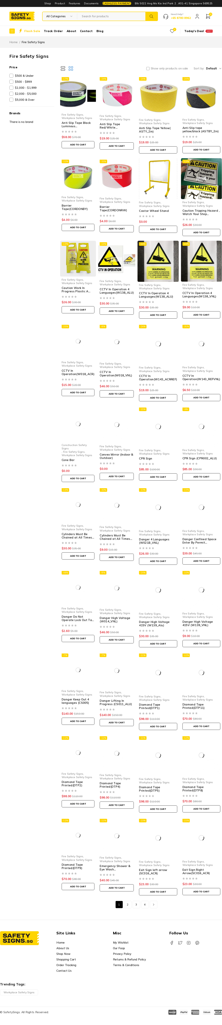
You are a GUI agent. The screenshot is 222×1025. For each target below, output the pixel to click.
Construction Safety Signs (74, 446)
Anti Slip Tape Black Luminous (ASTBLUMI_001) (76, 126)
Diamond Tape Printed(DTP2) (72, 783)
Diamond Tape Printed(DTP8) (193, 788)
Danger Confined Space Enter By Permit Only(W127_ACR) (199, 542)
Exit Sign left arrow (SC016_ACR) (153, 871)
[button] (78, 144)
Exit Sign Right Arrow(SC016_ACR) (196, 871)
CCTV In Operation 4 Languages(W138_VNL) (199, 294)
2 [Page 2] (127, 904)
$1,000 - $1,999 (26, 87)
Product (60, 3)
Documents (91, 3)
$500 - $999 (23, 81)
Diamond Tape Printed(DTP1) (149, 706)
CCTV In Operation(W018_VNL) (116, 373)
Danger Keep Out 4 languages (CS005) (75, 701)
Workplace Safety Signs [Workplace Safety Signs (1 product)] (19, 992)
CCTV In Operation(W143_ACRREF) (158, 377)
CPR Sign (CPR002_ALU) (199, 458)
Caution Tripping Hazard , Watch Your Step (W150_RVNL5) (201, 214)
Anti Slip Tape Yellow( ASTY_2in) (154, 129)
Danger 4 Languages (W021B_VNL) (154, 541)
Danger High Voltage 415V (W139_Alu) (154, 623)
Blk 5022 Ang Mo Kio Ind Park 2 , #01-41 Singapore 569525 (174, 3)
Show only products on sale (169, 68)
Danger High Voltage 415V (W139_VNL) (197, 623)
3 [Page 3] (136, 904)
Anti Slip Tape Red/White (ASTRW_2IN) (110, 127)
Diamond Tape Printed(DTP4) (110, 784)
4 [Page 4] (145, 904)
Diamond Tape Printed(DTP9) (72, 866)
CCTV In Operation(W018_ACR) (78, 372)
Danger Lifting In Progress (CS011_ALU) (116, 702)
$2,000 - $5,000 (26, 94)
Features (74, 3)
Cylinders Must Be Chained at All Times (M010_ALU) (77, 537)
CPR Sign (145, 458)
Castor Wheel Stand (154, 211)
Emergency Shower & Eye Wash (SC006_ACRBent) (115, 869)
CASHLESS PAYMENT (117, 3)
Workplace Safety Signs (77, 118)
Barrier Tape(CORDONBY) (75, 207)
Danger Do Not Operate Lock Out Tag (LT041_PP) (78, 620)
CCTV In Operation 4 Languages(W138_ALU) (117, 290)
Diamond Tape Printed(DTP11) (193, 706)
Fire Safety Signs (72, 114)
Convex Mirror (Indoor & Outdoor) (116, 456)
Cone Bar (68, 460)
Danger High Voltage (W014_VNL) (115, 619)
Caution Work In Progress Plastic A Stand (75, 291)
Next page (153, 904)
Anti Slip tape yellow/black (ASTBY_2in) (200, 129)
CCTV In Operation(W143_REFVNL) (201, 377)
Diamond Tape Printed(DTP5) (149, 788)
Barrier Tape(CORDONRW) (113, 208)
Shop (47, 3)
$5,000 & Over (24, 100)
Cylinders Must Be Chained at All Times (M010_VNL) (115, 539)
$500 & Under (24, 75)
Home (13, 42)
